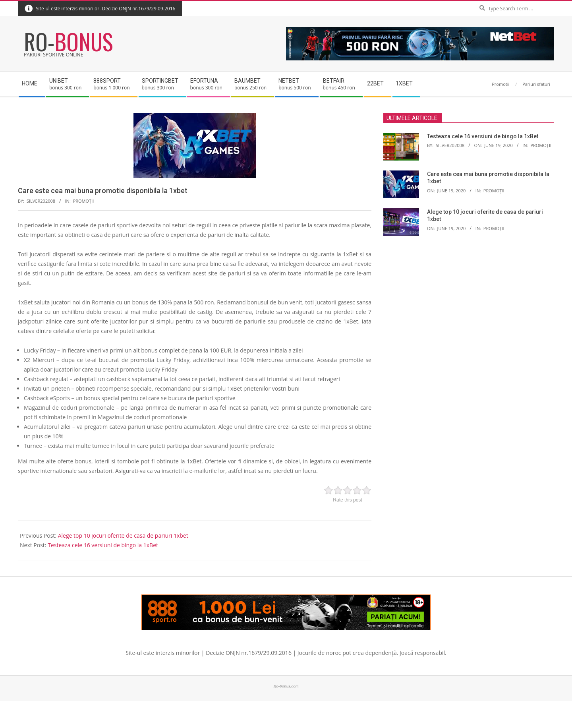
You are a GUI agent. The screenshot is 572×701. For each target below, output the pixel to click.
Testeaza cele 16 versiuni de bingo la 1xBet (103, 545)
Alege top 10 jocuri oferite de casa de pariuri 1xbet (123, 535)
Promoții (83, 201)
